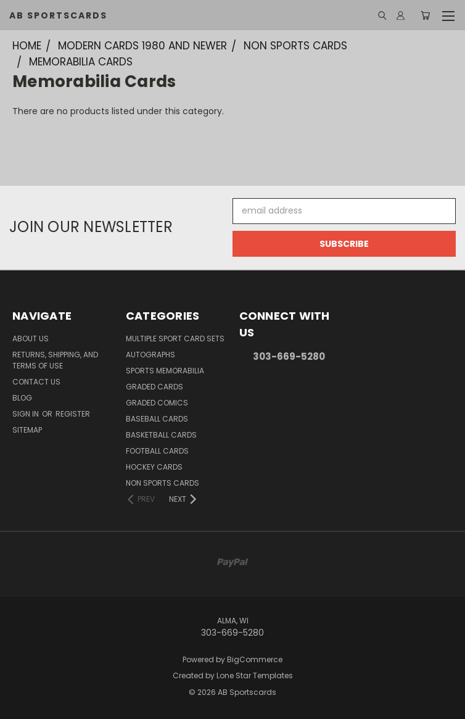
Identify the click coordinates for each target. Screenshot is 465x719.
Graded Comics (157, 402)
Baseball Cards (157, 419)
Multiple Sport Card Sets (175, 338)
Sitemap (27, 430)
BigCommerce (254, 659)
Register (73, 414)
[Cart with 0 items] (425, 15)
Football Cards (157, 451)
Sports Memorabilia (165, 370)
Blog (22, 398)
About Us (30, 338)
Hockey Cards (154, 467)
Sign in (26, 414)
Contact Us (36, 381)
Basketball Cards (161, 435)
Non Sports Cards (162, 483)
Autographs (150, 354)
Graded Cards (154, 386)
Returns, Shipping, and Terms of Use (55, 360)
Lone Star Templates (254, 675)
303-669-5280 (289, 356)
